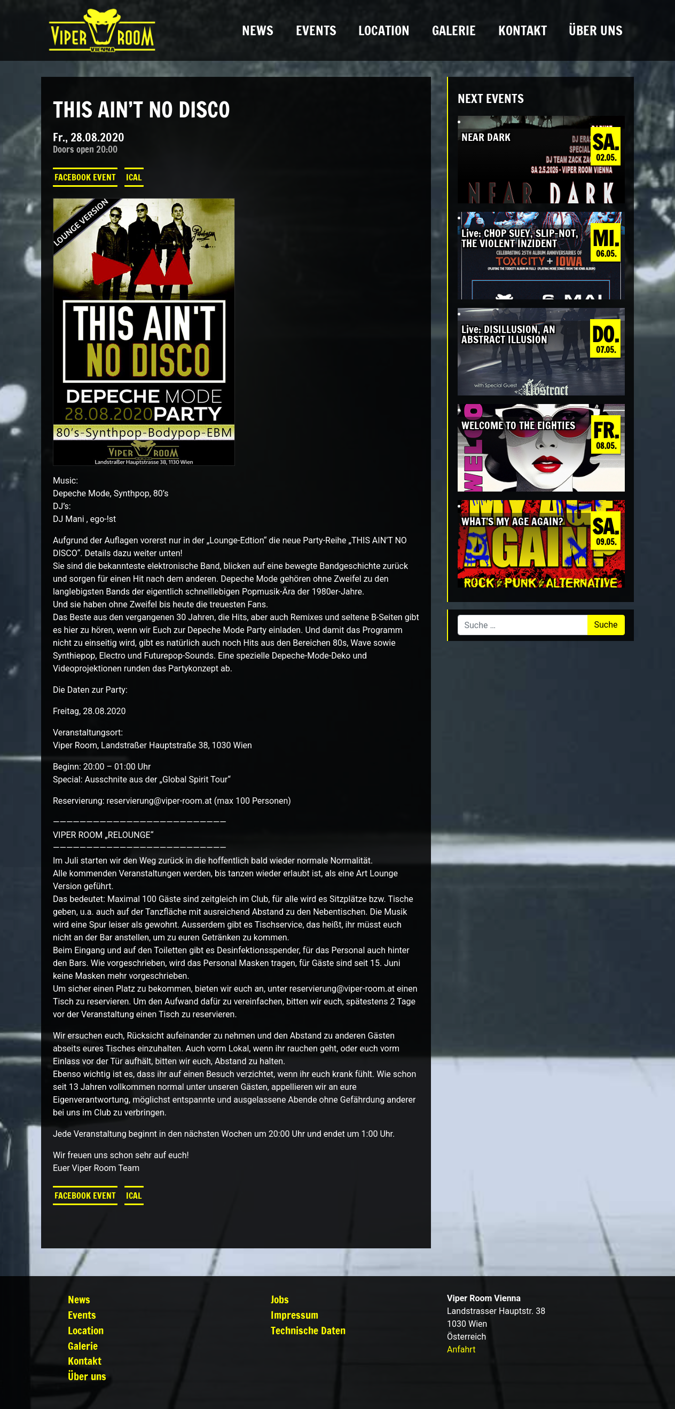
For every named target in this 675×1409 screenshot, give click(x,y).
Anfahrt (461, 1349)
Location (384, 30)
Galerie (454, 30)
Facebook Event (85, 177)
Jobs (280, 1299)
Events (316, 30)
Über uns (596, 30)
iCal (134, 177)
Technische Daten (308, 1330)
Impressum (294, 1315)
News (257, 30)
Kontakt (522, 30)
